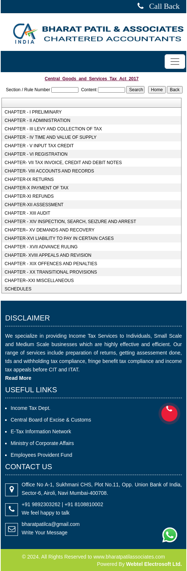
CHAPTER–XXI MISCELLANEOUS (39, 280)
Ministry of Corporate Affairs (42, 443)
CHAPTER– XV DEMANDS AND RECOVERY (49, 230)
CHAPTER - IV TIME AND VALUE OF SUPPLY (50, 137)
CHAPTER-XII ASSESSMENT (33, 204)
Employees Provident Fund (41, 455)
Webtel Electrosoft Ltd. (154, 564)
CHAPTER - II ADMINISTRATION (37, 120)
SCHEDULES (17, 289)
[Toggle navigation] (175, 61)
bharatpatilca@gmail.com (51, 524)
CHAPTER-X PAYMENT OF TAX (36, 187)
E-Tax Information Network (41, 431)
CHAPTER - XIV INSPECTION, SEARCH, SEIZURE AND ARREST (70, 221)
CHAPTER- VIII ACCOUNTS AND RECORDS (49, 171)
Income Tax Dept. (31, 408)
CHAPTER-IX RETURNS (29, 179)
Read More (18, 378)
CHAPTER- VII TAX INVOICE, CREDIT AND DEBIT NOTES (63, 162)
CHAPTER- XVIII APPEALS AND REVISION (47, 255)
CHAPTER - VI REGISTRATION (35, 154)
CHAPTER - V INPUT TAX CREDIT (39, 145)
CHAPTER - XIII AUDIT (27, 213)
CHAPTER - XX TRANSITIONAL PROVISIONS (50, 272)
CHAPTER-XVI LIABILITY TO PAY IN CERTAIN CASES (59, 238)
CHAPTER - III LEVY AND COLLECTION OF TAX (53, 128)
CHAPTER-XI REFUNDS (29, 196)
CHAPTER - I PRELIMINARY (33, 112)
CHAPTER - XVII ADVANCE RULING (40, 246)
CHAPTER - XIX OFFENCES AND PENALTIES (50, 263)
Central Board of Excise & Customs (51, 420)
